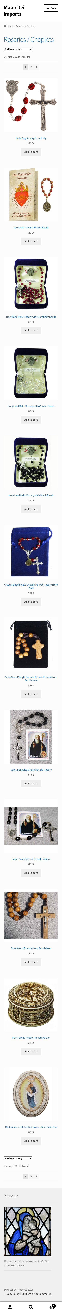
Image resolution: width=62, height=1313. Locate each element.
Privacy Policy (11, 1293)
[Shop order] (18, 49)
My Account (10, 1307)
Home (10, 26)
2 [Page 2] (31, 67)
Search (31, 1307)
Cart (48, 1305)
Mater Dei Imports (14, 10)
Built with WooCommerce (36, 1293)
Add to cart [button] (31, 151)
